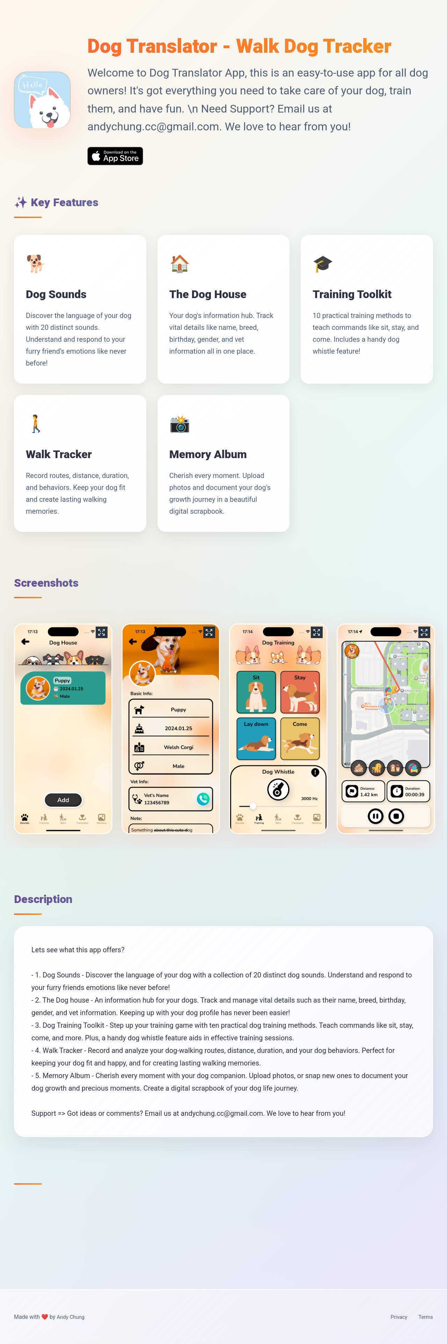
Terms (425, 1317)
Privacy (397, 1317)
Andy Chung (72, 1317)
